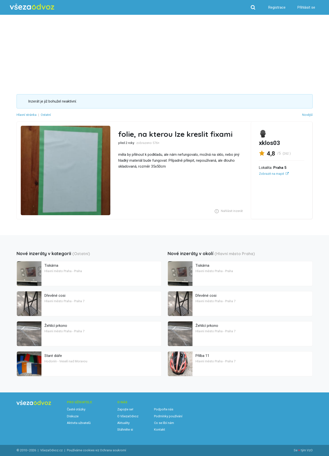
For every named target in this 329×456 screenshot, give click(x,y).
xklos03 (269, 143)
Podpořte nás (163, 409)
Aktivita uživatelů (79, 423)
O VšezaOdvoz (127, 416)
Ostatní (46, 115)
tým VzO (307, 450)
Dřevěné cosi (54, 295)
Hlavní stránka (27, 115)
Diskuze (72, 416)
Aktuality (123, 423)
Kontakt (159, 429)
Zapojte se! (125, 409)
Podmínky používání (168, 416)
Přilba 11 (202, 355)
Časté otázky (76, 409)
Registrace (277, 7)
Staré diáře (53, 355)
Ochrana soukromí (113, 450)
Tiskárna (51, 265)
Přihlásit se (306, 7)
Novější (307, 115)
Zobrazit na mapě (271, 173)
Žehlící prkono (55, 325)
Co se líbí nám (164, 423)
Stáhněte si (125, 429)
